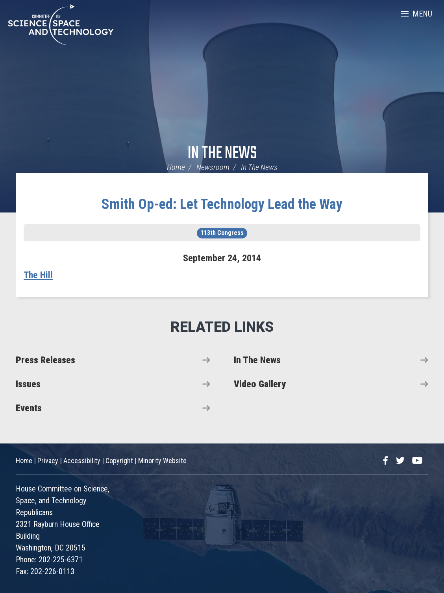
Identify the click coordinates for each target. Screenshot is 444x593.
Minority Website (162, 460)
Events (29, 408)
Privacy (47, 460)
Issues (28, 384)
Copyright (119, 460)
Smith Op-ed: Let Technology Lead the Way (222, 204)
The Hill (38, 275)
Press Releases (45, 360)
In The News (222, 153)
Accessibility (81, 460)
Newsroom (212, 167)
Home (176, 167)
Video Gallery (260, 384)
